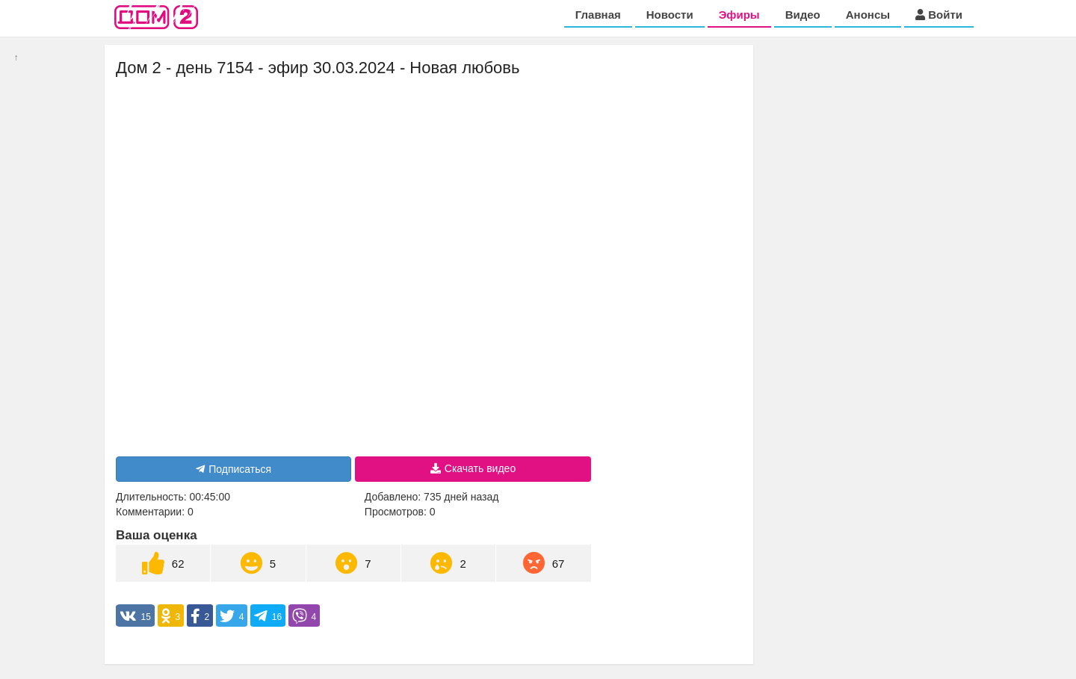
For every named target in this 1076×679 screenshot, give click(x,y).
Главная (598, 14)
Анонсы (868, 14)
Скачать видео (473, 468)
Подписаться (233, 469)
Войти (938, 14)
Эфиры (739, 14)
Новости (669, 14)
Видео (802, 14)
